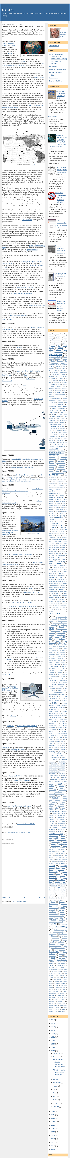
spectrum (61, 870)
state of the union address (57, 892)
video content (56, 979)
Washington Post (60, 987)
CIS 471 (8, 10)
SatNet (63, 836)
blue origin (64, 382)
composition (52, 450)
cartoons (53, 402)
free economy (53, 549)
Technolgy (64, 924)
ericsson (51, 535)
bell (61, 370)
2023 (53, 1030)
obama (51, 745)
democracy (52, 487)
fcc (58, 543)
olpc (56, 749)
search (65, 842)
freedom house (53, 551)
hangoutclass (53, 591)
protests (65, 799)
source (33, 164)
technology (61, 926)
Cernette (53, 408)
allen (59, 346)
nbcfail (54, 729)
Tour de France (54, 952)
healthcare (58, 593)
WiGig (56, 999)
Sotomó (53, 861)
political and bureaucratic (25, 287)
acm (64, 336)
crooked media (61, 469)
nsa (57, 741)
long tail (65, 674)
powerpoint (52, 790)
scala (50, 838)
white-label (61, 995)
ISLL (50, 639)
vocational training (59, 983)
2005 (53, 1149)
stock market (61, 896)
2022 (53, 1033)
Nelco (20, 776)
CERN (65, 406)
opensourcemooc (54, 771)
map (59, 682)
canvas (59, 400)
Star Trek (62, 885)
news (57, 739)
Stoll (59, 898)
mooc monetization (58, 707)
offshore (62, 747)
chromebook (52, 420)
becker (55, 370)
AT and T (59, 361)
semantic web (55, 846)
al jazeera (58, 344)
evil (58, 537)
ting (50, 950)
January (56, 1107)
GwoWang (62, 585)
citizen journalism (57, 426)
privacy (65, 795)
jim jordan (53, 646)
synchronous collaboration (56, 916)
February (56, 1103)
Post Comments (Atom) (19, 901)
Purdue (62, 804)
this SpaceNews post (9, 675)
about (58, 336)
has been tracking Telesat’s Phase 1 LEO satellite (10, 688)
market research (58, 684)
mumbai (64, 715)
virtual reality (58, 981)
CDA (53, 404)
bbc (50, 370)
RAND (50, 808)
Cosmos (51, 463)
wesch (62, 993)
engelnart (54, 531)
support (61, 910)
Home (24, 897)
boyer (58, 386)
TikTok (65, 946)
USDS (53, 973)
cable (50, 394)
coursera (51, 467)
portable (61, 786)
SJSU (63, 851)
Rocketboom (61, 823)
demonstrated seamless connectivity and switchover (10, 533)
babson (58, 366)
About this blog (54, 46)
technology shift (58, 932)
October (56, 1079)
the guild (52, 944)
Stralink (53, 902)
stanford (51, 883)
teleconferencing (62, 934)
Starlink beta (53, 890)
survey (62, 912)
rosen (55, 825)
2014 (53, 1118)
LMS (59, 674)
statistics (51, 894)
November (57, 1057)
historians (55, 595)
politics (51, 786)
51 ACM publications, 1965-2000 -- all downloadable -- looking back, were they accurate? (58, 58)
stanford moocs (62, 883)
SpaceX (5, 43)
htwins (63, 601)
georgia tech (55, 557)
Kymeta (65, 664)
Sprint (50, 882)
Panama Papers (53, 775)
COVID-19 (61, 467)
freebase (62, 549)
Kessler (62, 650)
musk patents (63, 719)
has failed (19, 347)
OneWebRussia (54, 757)
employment (63, 527)
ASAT (53, 361)
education (59, 517)
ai (63, 342)
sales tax (61, 829)
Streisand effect (53, 904)
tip (55, 950)
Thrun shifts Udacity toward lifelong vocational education (61, 197)
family (52, 543)
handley (51, 589)
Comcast (60, 440)
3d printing (57, 334)
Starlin (50, 888)
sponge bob (62, 876)
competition (53, 449)
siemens (54, 847)
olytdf (60, 751)
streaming (62, 902)
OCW (57, 745)
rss (66, 825)
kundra (63, 662)
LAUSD (62, 668)
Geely (52, 555)
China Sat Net (62, 414)
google (59, 563)
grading (51, 579)
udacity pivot (61, 965)
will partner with (12, 776)
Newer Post (6, 897)
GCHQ (65, 553)
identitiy (57, 609)
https (58, 601)
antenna (58, 350)
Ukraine (61, 967)
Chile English (53, 412)
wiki (63, 999)
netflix (61, 729)
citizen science (53, 428)
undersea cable (54, 969)
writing (58, 1007)
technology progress (60, 929)
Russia (55, 827)
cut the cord (54, 475)
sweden (62, 914)
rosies (61, 825)
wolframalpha (53, 1005)
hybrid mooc (55, 607)
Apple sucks (58, 352)
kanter (50, 648)
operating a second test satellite (22, 467)
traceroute (61, 954)
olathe (50, 749)
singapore (52, 851)
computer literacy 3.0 (56, 453)
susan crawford (53, 914)
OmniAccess (6, 375)
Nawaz (60, 727)
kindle (50, 656)
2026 (53, 1020)
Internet (51, 629)
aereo (65, 338)
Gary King (58, 553)
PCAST (51, 777)
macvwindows (63, 680)
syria (57, 918)
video (65, 978)
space (51, 863)
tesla (53, 942)
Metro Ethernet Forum (22, 780)
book (59, 384)
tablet (61, 918)
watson (51, 989)
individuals (54, 619)
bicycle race (64, 376)
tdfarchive (62, 919)
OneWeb (11, 43)
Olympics (52, 751)
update (65, 971)
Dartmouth (62, 477)
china (53, 414)
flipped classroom (54, 547)
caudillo (60, 402)
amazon (60, 348)
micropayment (53, 694)
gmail (50, 563)
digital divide (54, 499)
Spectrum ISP (53, 872)
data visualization (58, 481)
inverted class (61, 635)
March (55, 1100)
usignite (62, 975)
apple (65, 350)
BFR (57, 376)
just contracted (27, 220)
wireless (60, 1001)
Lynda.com (52, 680)
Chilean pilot (63, 412)
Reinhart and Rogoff (59, 813)
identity (63, 609)
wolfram (51, 1003)
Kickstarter (52, 654)
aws (52, 367)
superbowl (51, 910)
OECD (63, 745)
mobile (56, 696)
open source (53, 769)
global (51, 561)
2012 (53, 1125)
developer (52, 491)
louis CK (52, 678)
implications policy (61, 617)
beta (63, 374)
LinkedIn (59, 672)
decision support (58, 485)
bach (64, 366)
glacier (63, 559)
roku (50, 825)
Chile (63, 410)
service (65, 846)
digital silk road (60, 501)
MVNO (54, 721)
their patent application (18, 315)
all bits (53, 346)
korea (50, 662)
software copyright (61, 859)
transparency (52, 956)
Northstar (51, 741)
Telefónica (5, 748)
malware (53, 682)
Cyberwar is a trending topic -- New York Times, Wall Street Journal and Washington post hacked (58, 142)
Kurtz (50, 664)
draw (63, 505)
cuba (8, 832)
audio (62, 363)
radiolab (51, 806)
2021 (53, 1037)
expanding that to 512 (31, 592)
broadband (58, 390)
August (55, 1086)
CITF (65, 424)
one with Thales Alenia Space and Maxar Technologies (22, 490)
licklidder (51, 672)
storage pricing (56, 900)
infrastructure (62, 621)
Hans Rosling (63, 591)
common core (62, 442)
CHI (57, 410)
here (3, 319)
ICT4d (51, 609)
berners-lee (55, 374)
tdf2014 (53, 919)
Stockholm (52, 898)
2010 (53, 1132)
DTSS (57, 507)
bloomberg (56, 382)
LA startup (54, 666)
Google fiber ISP (58, 567)
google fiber (63, 565)
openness (62, 769)
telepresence (55, 938)
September (57, 1082)
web (64, 989)
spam (63, 868)
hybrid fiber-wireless (61, 605)
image (51, 611)
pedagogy (54, 779)
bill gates (60, 378)
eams (57, 511)
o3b (64, 743)
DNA (64, 503)
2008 (53, 1139)
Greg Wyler (61, 579)
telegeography (63, 936)
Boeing (4, 45)
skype (56, 853)
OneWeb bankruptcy (56, 755)
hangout (61, 589)
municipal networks (57, 717)
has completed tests (17, 750)
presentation (58, 791)
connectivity (53, 455)
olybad (63, 749)
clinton (53, 432)
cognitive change (58, 434)
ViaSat (58, 977)
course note (52, 465)
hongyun (51, 601)
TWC (52, 961)
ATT (66, 361)
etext (58, 535)
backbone (51, 368)
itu (49, 641)
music (50, 719)
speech (58, 874)
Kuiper (57, 662)
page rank (62, 773)
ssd (64, 882)
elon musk (52, 527)
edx (58, 519)
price (58, 795)
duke (62, 507)
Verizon (51, 977)
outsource (52, 773)
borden (65, 384)
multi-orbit (61, 713)
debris (65, 483)
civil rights (62, 428)
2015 (53, 1115)
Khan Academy (60, 652)
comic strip (52, 442)
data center (52, 479)
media (53, 690)
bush (50, 392)
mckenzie (59, 688)
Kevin (50, 652)
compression (61, 450)
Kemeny (65, 648)
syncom (51, 918)
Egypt (63, 519)
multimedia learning (54, 715)
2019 (53, 1044)
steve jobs (60, 894)
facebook (64, 537)
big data (53, 378)
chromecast (60, 422)
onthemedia (54, 763)
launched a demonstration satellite (28, 371)
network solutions (62, 733)
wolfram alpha (61, 1003)
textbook (61, 942)
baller (57, 368)
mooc (55, 702)
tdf (66, 918)
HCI (52, 593)
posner (51, 788)
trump (53, 958)
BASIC (63, 368)
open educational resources (57, 765)
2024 (53, 1027)
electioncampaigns (55, 525)
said (24, 385)
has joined (10, 726)
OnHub (54, 759)
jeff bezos (64, 644)
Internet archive (62, 629)
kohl (64, 660)
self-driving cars (63, 844)
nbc (66, 727)
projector (57, 799)
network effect (53, 731)
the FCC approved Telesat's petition (23, 64)
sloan (50, 855)
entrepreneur (52, 533)
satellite (12, 832)
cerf (59, 406)
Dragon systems (53, 505)
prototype (54, 801)
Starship (62, 890)
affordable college (56, 340)
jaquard (51, 644)
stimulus (52, 896)
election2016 (53, 523)
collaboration (53, 436)
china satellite (56, 416)
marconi (65, 682)
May (54, 1093)
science (51, 840)
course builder (60, 463)
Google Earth (52, 565)
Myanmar (62, 721)
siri (58, 851)
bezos (51, 376)
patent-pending (39, 77)
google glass (53, 569)
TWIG (58, 961)
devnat (51, 495)
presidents (52, 795)
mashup (51, 686)
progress (55, 798)
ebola (53, 513)
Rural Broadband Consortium (27, 726)
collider (63, 436)
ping (50, 781)
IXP (60, 643)
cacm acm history (60, 394)
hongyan (61, 599)
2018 (53, 1047)
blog (50, 382)
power (61, 788)
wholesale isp (53, 997)
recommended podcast (58, 812)
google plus (55, 571)
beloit (65, 370)
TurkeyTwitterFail (62, 960)
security (53, 844)
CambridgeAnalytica (54, 398)
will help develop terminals (24, 475)
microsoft (62, 694)
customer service (58, 473)
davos (59, 483)
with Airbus (6, 493)
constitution (52, 457)
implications (55, 613)
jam (64, 643)
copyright (61, 461)
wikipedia (51, 1001)
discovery (51, 503)
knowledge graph (60, 656)
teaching (52, 924)
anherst (51, 350)
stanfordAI (54, 885)
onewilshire (64, 757)
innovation (54, 625)
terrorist (65, 940)
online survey (63, 761)
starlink (59, 888)
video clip (13, 716)
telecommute (52, 934)
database (52, 483)
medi (66, 688)
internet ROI (61, 633)
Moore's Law (53, 711)
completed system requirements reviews (23, 606)
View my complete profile (63, 34)
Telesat (10, 53)
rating (57, 808)
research (51, 819)
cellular (60, 404)
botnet (52, 386)
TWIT (63, 961)
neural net (53, 735)
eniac (62, 531)
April (55, 1096)
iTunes (57, 641)
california (51, 396)
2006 (53, 1146)
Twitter (51, 964)
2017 (53, 1051)
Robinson (51, 823)
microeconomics (58, 692)
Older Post (41, 897)
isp (55, 639)
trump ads (62, 958)
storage (65, 898)
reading (51, 809)
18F (50, 334)
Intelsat (61, 627)
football (63, 547)
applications (55, 354)
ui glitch (51, 967)
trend (65, 956)
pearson (64, 777)
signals (51, 849)
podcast (57, 781)
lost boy (62, 676)
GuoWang (64, 583)
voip (56, 985)
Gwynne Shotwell (54, 587)
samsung (51, 831)
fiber (55, 545)
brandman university (54, 388)
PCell (58, 777)
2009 (53, 1135)
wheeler (51, 995)
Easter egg (64, 511)
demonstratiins (61, 487)
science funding (62, 840)
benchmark (63, 372)
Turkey (51, 960)
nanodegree (52, 723)
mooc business (62, 705)
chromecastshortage (55, 424)
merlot (59, 690)
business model (59, 392)
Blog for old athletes (55, 81)
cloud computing (62, 432)
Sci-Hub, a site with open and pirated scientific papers (60, 306)
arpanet (65, 359)
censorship (52, 406)
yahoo (56, 1009)
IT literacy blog (54, 78)
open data (62, 763)
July (54, 1089)
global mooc (61, 561)
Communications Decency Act (57, 446)
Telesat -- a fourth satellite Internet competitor (23, 26)
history (58, 597)
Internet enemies (55, 631)
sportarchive (53, 878)
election (60, 521)
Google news (63, 569)
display (58, 503)
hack (63, 587)
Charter (51, 410)
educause (51, 519)
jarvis (57, 644)
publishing (52, 804)
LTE (63, 678)
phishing (62, 779)
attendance (55, 363)
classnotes (58, 430)
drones (51, 507)
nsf (62, 741)
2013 (53, 1121)
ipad (50, 637)
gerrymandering (54, 559)
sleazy (63, 853)
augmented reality (54, 364)
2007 (53, 1142)
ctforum (51, 471)
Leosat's (13, 45)
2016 (53, 1111)
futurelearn (62, 551)
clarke (50, 430)
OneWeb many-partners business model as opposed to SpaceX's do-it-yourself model (21, 480)
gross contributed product (57, 581)
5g (62, 334)
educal (51, 517)
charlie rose (62, 408)
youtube (61, 1011)
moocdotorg (52, 709)
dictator (62, 495)
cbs (66, 402)
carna (65, 400)
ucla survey (61, 963)
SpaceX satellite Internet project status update (61, 170)
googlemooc (52, 575)
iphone (57, 637)
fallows (65, 541)
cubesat (65, 471)
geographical (61, 555)
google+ (61, 573)
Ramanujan (61, 806)
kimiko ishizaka (61, 654)
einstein (51, 521)
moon (62, 709)
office (55, 747)
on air (65, 751)
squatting (57, 882)
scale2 (56, 838)
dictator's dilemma (56, 497)
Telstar (22, 61)
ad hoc (51, 338)
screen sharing (56, 842)
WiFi (61, 997)
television (56, 940)
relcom (51, 815)
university (64, 969)
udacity (51, 966)
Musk (56, 719)
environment (61, 533)
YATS (63, 1009)
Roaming (51, 821)
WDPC (58, 989)
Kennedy (54, 650)
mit (50, 696)
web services (53, 991)
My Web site (53, 66)
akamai (51, 344)
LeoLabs (51, 670)
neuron (61, 735)
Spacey (58, 868)
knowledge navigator (54, 660)
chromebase (60, 418)
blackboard (62, 380)
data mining (63, 479)
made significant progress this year (19, 806)
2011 (53, 1128)
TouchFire (62, 950)
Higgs (65, 593)
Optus (26, 375)
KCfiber (57, 648)
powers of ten (63, 790)
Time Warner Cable (57, 948)
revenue (62, 819)
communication (58, 444)
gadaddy (51, 553)
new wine (59, 737)
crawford (51, 469)
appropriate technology (55, 357)
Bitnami (55, 380)
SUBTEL (62, 908)
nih (64, 739)
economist (62, 515)
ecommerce (52, 515)
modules (64, 700)
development (54, 493)
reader (63, 808)
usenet (59, 973)
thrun (62, 944)
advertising (58, 338)
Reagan (61, 809)
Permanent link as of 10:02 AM (26, 824)
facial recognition (56, 539)
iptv (63, 637)
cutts (66, 475)
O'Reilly (57, 743)
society (61, 857)
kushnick (57, 664)
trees (60, 956)
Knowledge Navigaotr (56, 658)
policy (60, 784)
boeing (53, 384)
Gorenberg (62, 575)
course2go (62, 465)
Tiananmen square (55, 946)
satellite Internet (20, 832)
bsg (64, 390)
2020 (53, 1040)
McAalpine (52, 688)
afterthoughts (56, 342)
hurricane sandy (54, 603)
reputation (61, 817)
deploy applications (55, 489)
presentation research (56, 793)
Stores (65, 900)
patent (63, 775)
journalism (62, 646)
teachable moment (56, 921)
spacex (52, 866)
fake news (57, 541)
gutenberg (54, 585)
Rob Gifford (61, 821)
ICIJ (64, 607)
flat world (62, 545)
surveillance (52, 912)
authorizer (64, 364)
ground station (53, 583)
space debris (60, 863)
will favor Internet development (21, 293)
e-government (58, 509)
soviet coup (61, 861)
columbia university (54, 438)
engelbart (64, 529)
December (57, 1053)
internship (51, 635)
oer (50, 747)
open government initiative (57, 767)
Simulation (61, 849)
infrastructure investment (60, 623)
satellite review (53, 836)
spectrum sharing (32, 250)
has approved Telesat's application (20, 554)
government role (55, 577)
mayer (62, 686)
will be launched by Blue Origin (22, 602)
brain (63, 386)
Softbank (51, 859)
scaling (63, 838)
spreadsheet (61, 880)
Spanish (51, 870)
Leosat (61, 670)
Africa (65, 340)
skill (50, 853)
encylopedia (55, 529)
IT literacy (62, 639)
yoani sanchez (53, 1011)
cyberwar (54, 477)
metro (65, 690)
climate (65, 430)
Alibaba (65, 344)
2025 (53, 1023)
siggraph (62, 847)
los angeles (54, 676)
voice (50, 985)
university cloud (56, 971)
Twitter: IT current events (57, 69)
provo (63, 801)
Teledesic (54, 936)
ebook (62, 513)
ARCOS (57, 359)
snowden (58, 855)
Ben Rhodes (54, 372)
